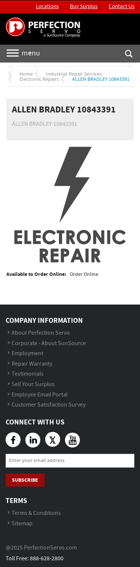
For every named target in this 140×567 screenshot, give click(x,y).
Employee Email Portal (40, 395)
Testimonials (28, 374)
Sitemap (22, 524)
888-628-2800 (46, 559)
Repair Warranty (32, 364)
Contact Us (121, 6)
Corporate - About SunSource (49, 343)
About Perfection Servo (41, 333)
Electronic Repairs (39, 79)
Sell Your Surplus (33, 384)
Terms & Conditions (36, 513)
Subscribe (25, 480)
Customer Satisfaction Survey (48, 405)
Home (26, 74)
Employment (27, 353)
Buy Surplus (83, 6)
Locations (47, 6)
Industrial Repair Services (74, 74)
